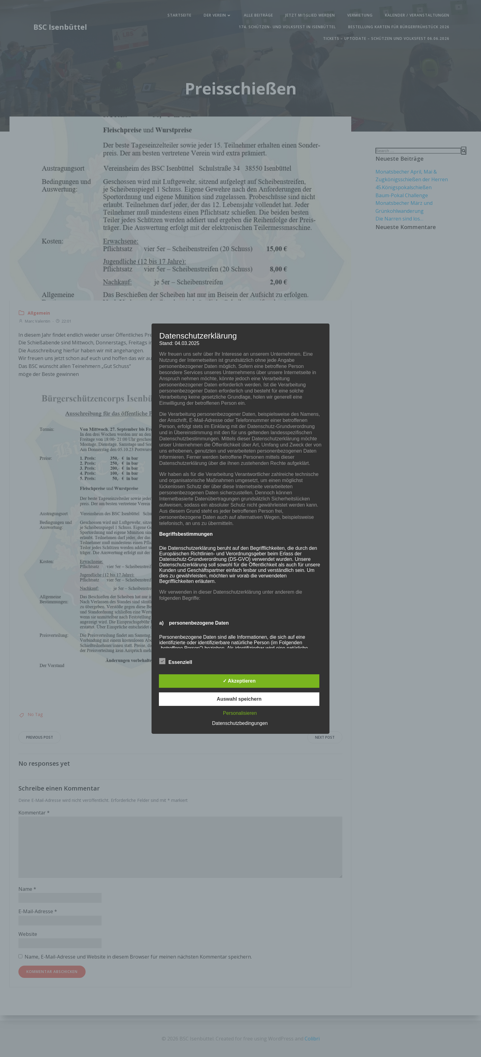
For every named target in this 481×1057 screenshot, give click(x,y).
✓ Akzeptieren (239, 681)
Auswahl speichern (239, 699)
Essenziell (175, 661)
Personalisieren (240, 713)
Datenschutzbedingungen (239, 723)
